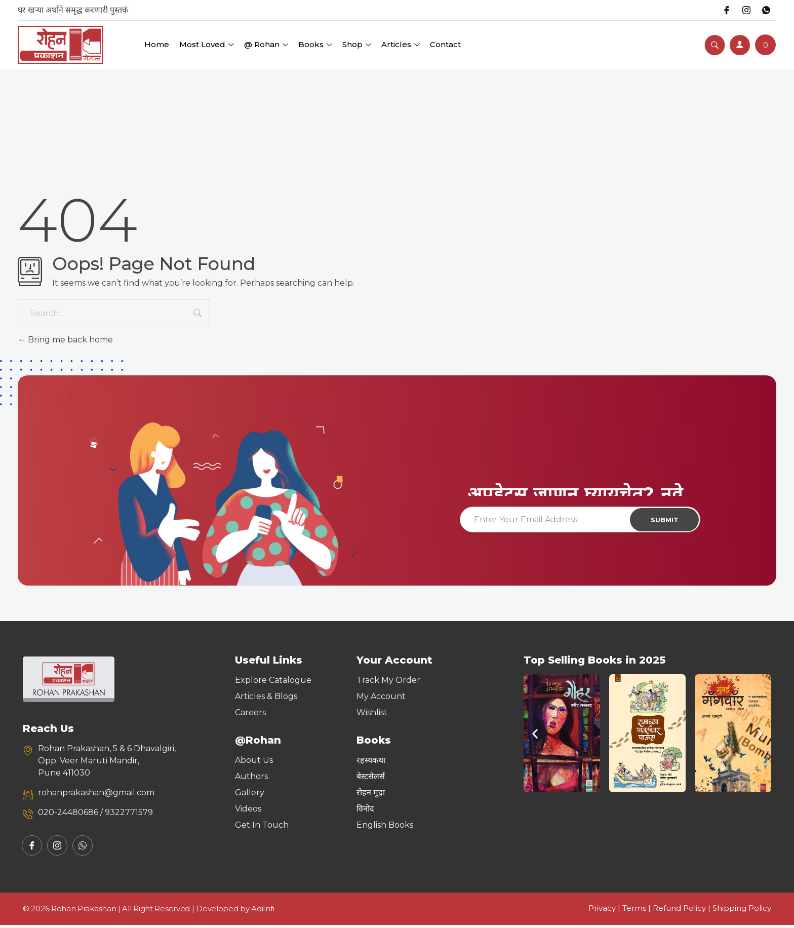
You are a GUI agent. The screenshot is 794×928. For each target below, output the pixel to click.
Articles (400, 44)
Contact (445, 44)
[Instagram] (745, 10)
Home (156, 44)
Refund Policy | (682, 911)
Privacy (602, 911)
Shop (356, 44)
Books (315, 44)
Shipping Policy (741, 911)
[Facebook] (725, 10)
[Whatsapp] (765, 10)
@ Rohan (266, 44)
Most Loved (206, 44)
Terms (634, 911)
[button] (535, 736)
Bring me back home (65, 339)
